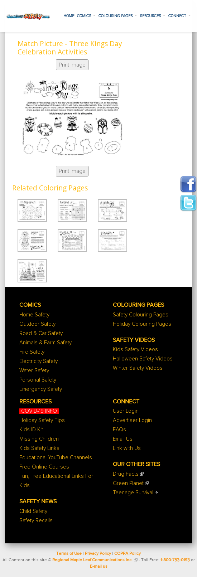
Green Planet (128, 483)
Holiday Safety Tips (42, 420)
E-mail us (98, 566)
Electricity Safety (38, 361)
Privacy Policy (98, 554)
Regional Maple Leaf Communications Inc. (92, 560)
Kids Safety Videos (135, 349)
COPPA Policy (127, 554)
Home (68, 16)
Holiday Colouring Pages (142, 324)
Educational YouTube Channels (55, 457)
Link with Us (127, 448)
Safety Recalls (36, 520)
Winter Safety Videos (138, 368)
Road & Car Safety (41, 333)
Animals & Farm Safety (45, 342)
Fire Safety (31, 352)
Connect (179, 16)
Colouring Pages (117, 16)
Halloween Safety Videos (143, 359)
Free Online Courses (44, 467)
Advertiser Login (132, 420)
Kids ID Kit (31, 429)
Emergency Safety (40, 389)
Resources (152, 16)
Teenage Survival (133, 492)
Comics (86, 16)
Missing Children (39, 439)
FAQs (119, 429)
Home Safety (34, 314)
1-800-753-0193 (175, 560)
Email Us (123, 439)
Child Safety (33, 511)
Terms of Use (69, 554)
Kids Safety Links (39, 448)
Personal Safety (37, 380)
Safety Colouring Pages (140, 314)
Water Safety (34, 370)
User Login (126, 411)
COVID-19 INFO (39, 411)
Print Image (72, 65)
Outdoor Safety (37, 324)
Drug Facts (126, 474)
